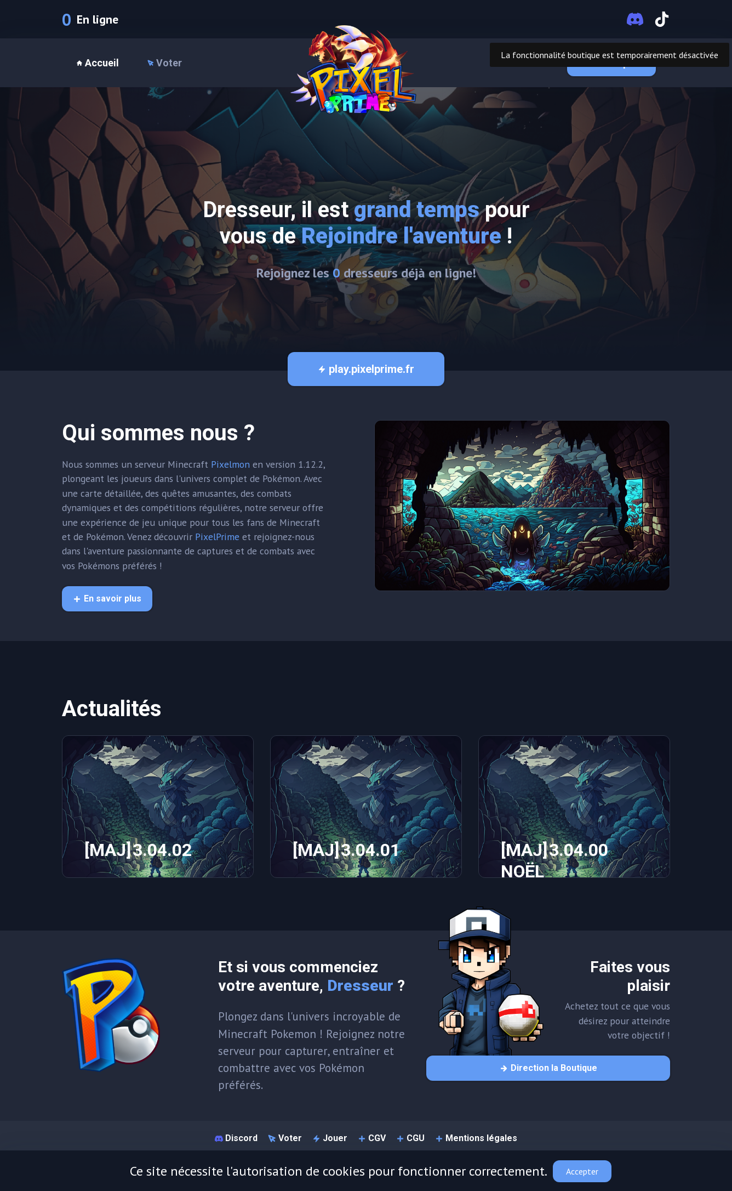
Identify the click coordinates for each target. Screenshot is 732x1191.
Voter (164, 63)
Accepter (582, 1171)
